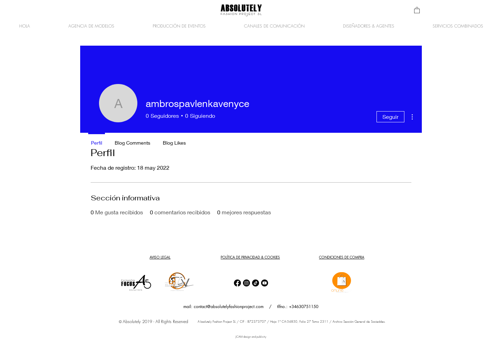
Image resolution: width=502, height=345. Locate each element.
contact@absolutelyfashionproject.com (229, 306)
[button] (417, 10)
